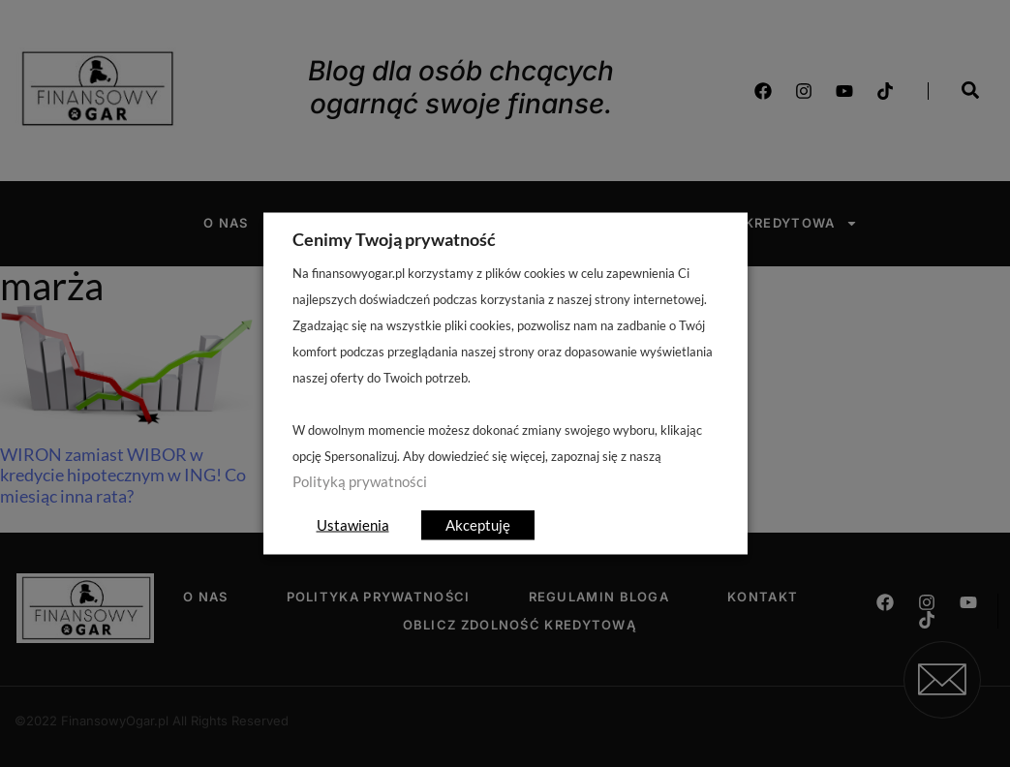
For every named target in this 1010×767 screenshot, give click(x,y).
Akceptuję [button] (477, 525)
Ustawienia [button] (353, 525)
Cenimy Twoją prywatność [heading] (394, 239)
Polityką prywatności (359, 482)
